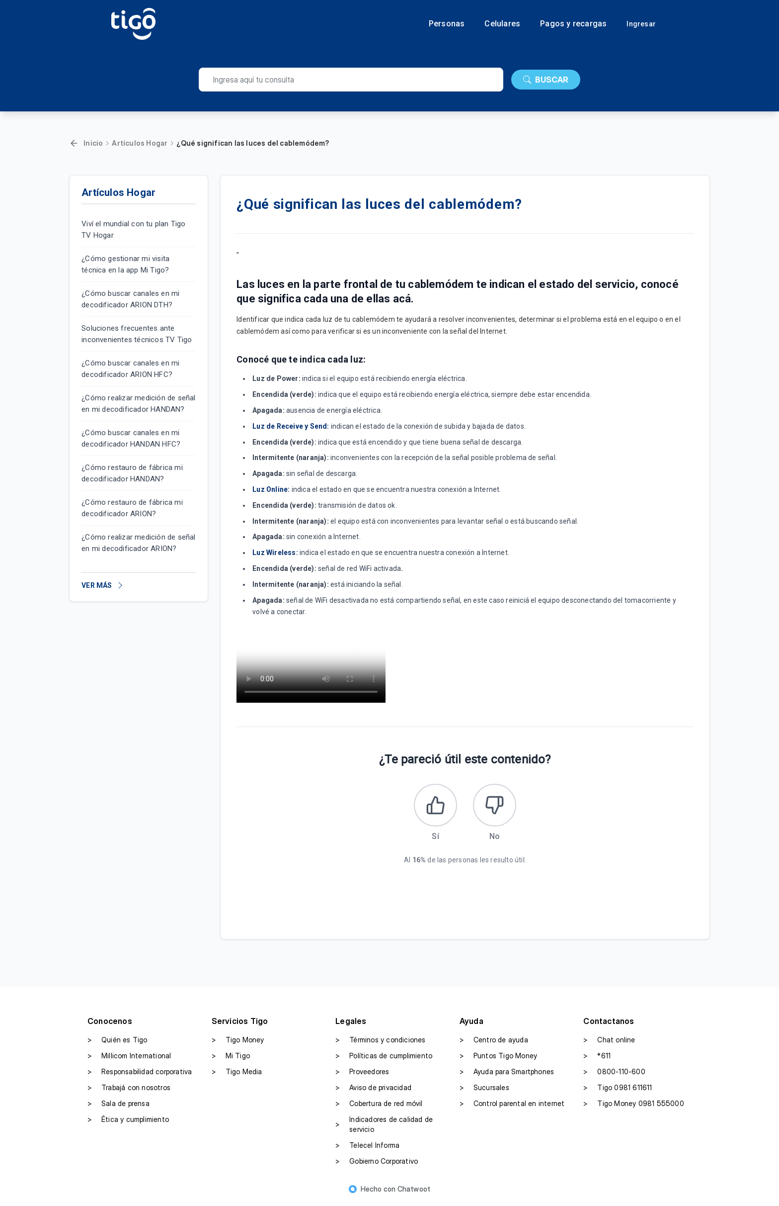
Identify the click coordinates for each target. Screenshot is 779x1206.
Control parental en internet (512, 1106)
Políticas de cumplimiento (383, 1058)
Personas (447, 24)
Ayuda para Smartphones (507, 1074)
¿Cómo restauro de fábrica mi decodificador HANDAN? (132, 473)
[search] (351, 79)
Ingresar (641, 24)
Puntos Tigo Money (498, 1058)
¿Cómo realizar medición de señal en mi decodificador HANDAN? (138, 403)
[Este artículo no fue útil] (495, 806)
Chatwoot (414, 1191)
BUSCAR (545, 80)
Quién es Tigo (117, 1042)
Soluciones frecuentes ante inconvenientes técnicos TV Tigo (136, 334)
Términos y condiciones (380, 1042)
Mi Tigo (231, 1058)
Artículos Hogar (139, 143)
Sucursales (484, 1090)
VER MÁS (102, 585)
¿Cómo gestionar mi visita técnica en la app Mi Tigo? (125, 264)
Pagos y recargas (573, 24)
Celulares (502, 24)
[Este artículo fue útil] (434, 806)
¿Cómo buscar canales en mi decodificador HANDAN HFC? (130, 438)
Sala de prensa (118, 1106)
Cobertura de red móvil (378, 1106)
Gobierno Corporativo (376, 1163)
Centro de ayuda (494, 1042)
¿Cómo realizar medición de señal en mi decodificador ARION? (138, 543)
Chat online (609, 1042)
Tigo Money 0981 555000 (633, 1106)
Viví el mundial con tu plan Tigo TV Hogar (133, 229)
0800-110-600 (614, 1074)
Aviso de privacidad (373, 1090)
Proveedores (362, 1074)
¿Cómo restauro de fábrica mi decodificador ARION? (132, 508)
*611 (597, 1058)
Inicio (93, 143)
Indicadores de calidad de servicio (384, 1126)
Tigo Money (238, 1042)
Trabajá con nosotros (128, 1090)
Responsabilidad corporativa (139, 1074)
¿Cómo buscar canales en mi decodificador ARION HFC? (130, 369)
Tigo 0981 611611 (617, 1090)
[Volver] (74, 143)
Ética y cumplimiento (128, 1121)
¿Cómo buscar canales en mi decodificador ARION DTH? (130, 299)
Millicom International (129, 1058)
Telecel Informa (367, 1147)
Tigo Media (237, 1074)
